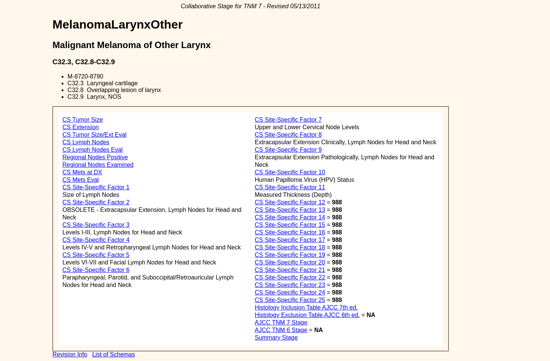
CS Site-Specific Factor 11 (290, 187)
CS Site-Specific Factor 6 (96, 270)
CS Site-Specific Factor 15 (290, 225)
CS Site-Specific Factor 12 (290, 202)
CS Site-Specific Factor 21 (290, 270)
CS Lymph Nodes (85, 142)
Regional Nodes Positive (95, 157)
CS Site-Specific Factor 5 (96, 255)
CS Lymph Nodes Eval (92, 150)
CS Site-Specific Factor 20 (290, 262)
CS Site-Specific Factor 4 (96, 240)
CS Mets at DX (82, 172)
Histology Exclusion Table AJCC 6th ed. (307, 315)
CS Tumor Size (82, 119)
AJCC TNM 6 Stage (281, 330)
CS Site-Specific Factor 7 (288, 119)
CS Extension (80, 127)
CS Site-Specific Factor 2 (96, 202)
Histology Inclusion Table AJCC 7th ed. (306, 307)
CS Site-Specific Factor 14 (290, 217)
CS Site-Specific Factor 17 (290, 240)
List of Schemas (113, 354)
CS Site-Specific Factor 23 (290, 285)
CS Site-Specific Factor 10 (290, 172)
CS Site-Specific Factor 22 (290, 277)
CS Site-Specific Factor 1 (96, 187)
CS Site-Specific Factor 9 (288, 150)
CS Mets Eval (80, 180)
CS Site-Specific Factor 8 (288, 134)
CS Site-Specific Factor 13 (290, 210)
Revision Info (70, 354)
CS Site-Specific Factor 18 (290, 247)
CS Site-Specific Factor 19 (290, 255)
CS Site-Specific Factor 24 (290, 292)
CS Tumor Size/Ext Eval (94, 134)
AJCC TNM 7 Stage (281, 322)
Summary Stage (276, 337)
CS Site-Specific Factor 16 (290, 232)
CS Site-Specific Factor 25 (290, 300)
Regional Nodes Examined (97, 165)
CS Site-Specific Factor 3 (96, 225)
